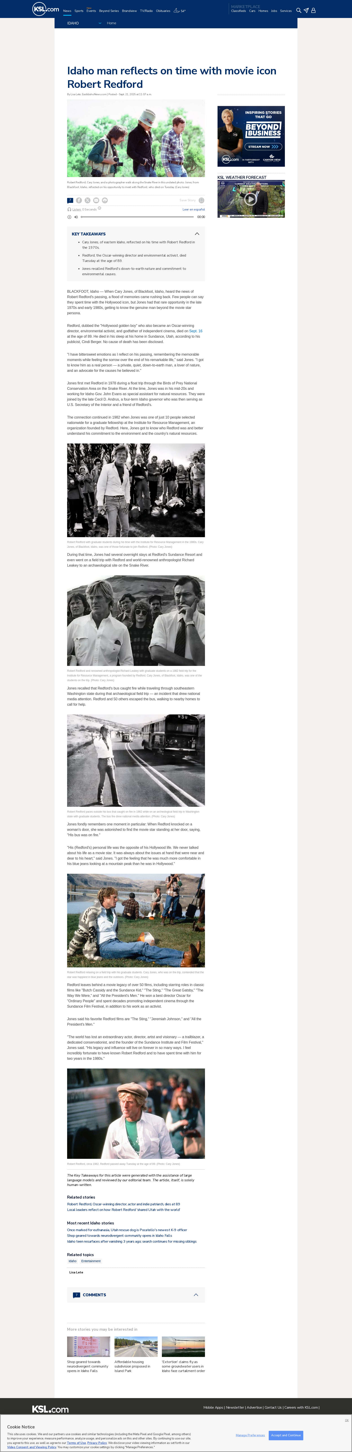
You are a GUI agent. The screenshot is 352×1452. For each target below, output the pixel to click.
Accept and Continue (286, 1435)
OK (347, 1420)
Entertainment (90, 1261)
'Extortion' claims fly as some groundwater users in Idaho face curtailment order (183, 1366)
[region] (176, 1433)
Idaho (72, 1261)
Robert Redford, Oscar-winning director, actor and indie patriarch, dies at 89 (123, 1204)
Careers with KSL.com (301, 1407)
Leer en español (194, 209)
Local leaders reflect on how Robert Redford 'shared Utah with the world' (123, 1209)
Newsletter (235, 1407)
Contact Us (273, 1407)
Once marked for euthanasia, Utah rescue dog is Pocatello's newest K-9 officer (127, 1230)
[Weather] (181, 12)
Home (111, 23)
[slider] (82, 217)
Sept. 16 (195, 331)
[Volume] (76, 217)
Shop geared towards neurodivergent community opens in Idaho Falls (119, 1235)
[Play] (69, 217)
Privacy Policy (97, 1443)
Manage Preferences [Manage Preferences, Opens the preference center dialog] (250, 1435)
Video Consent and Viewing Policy (31, 1447)
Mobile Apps (213, 1407)
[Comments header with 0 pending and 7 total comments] (136, 1295)
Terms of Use (76, 1443)
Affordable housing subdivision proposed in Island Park (132, 1366)
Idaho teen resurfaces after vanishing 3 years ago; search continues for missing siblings (132, 1241)
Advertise (254, 1407)
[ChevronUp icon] (197, 234)
